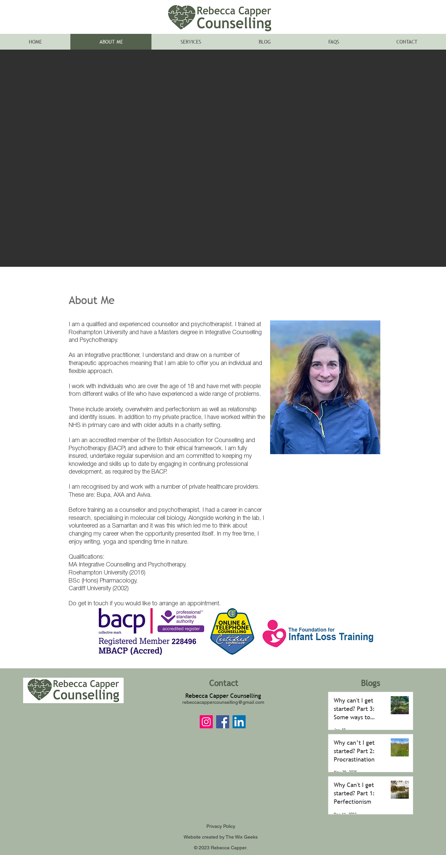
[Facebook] (222, 721)
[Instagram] (206, 721)
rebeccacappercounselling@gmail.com (223, 702)
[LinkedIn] (239, 721)
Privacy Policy (220, 826)
